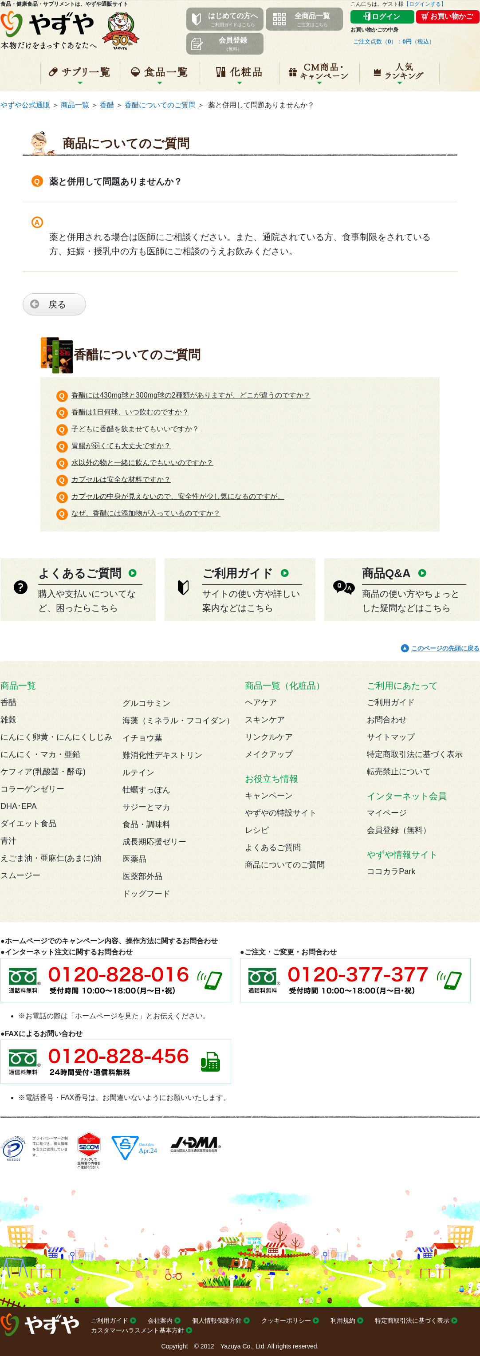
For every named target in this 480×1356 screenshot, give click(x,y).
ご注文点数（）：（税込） (394, 41)
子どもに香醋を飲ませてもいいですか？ (135, 429)
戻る (57, 304)
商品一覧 (75, 105)
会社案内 (160, 1320)
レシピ (257, 830)
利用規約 (342, 1320)
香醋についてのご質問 (160, 105)
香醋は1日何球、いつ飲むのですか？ (130, 412)
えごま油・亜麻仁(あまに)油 (51, 858)
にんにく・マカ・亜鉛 (40, 754)
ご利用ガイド (391, 702)
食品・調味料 (146, 824)
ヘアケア (261, 702)
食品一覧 (160, 76)
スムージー (20, 875)
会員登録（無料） (399, 830)
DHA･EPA (18, 806)
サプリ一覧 (80, 76)
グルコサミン (146, 703)
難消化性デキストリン (162, 755)
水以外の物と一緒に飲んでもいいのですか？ (142, 462)
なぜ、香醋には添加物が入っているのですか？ (145, 513)
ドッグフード (146, 893)
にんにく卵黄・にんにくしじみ (56, 737)
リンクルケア (269, 737)
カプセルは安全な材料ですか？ (121, 479)
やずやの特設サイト (281, 812)
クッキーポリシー (286, 1320)
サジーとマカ (146, 807)
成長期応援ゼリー (154, 841)
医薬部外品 (142, 876)
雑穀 (8, 719)
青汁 (8, 840)
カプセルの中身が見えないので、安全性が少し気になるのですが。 (177, 496)
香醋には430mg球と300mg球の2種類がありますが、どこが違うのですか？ (191, 395)
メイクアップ (269, 754)
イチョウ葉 (142, 737)
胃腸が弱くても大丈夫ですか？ (121, 445)
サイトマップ (391, 737)
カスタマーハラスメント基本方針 (137, 1330)
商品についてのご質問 (285, 864)
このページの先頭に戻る (445, 648)
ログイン (386, 16)
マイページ (387, 812)
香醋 (107, 105)
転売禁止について (399, 771)
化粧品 (239, 76)
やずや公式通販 (25, 105)
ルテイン (138, 772)
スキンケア (265, 719)
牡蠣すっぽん (146, 789)
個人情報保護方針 (217, 1320)
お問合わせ (387, 719)
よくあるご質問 (273, 847)
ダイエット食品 (28, 823)
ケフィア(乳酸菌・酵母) (43, 771)
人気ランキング (399, 76)
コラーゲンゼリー (32, 788)
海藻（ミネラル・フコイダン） (178, 720)
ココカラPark (391, 871)
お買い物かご (451, 16)
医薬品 (134, 859)
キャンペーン (319, 76)
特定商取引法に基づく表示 (415, 754)
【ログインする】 (425, 4)
